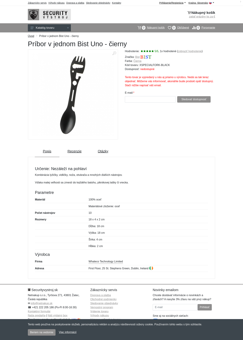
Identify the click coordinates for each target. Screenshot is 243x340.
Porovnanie (202, 27)
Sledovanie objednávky (98, 3)
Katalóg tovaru (50, 27)
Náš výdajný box (57, 315)
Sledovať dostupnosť (193, 99)
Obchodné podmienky (103, 299)
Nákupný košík (149, 27)
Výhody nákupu (56, 3)
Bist (137, 57)
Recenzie (75, 151)
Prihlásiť (205, 307)
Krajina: (201, 3)
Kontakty (116, 3)
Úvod (31, 36)
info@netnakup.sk (41, 303)
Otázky (103, 151)
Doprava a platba (75, 3)
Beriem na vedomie (41, 332)
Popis (47, 151)
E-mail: (129, 92)
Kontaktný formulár (39, 311)
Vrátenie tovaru (99, 311)
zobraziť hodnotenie (190, 51)
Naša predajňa (36, 315)
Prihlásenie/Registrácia (172, 3)
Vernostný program (101, 307)
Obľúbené (177, 27)
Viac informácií (68, 332)
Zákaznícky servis (37, 3)
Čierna (137, 61)
